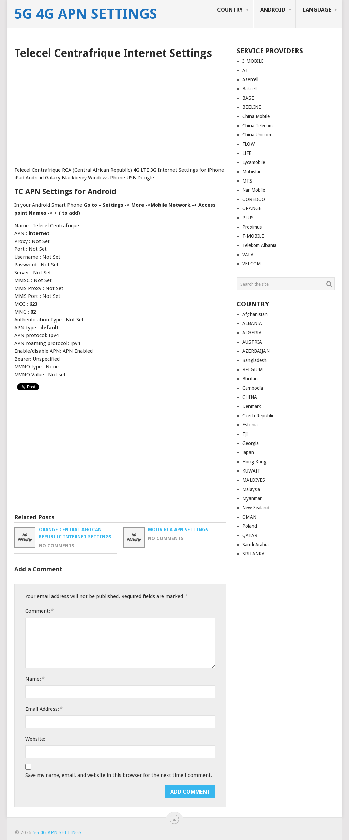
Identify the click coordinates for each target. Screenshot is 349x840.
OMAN (249, 517)
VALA (248, 254)
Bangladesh (254, 360)
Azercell (250, 79)
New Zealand (255, 507)
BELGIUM (252, 369)
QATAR (249, 535)
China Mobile (256, 116)
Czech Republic (258, 415)
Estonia (250, 425)
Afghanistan (255, 314)
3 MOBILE (253, 61)
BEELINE (251, 107)
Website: (35, 739)
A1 (245, 70)
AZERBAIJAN (256, 351)
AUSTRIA (252, 342)
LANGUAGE (317, 9)
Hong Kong (254, 461)
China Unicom (256, 134)
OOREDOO (253, 199)
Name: (34, 679)
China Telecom (257, 125)
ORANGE (251, 208)
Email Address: (43, 709)
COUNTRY (230, 9)
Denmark (251, 406)
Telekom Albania (259, 245)
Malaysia (251, 489)
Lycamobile (253, 162)
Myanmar (252, 498)
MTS (247, 181)
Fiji (245, 434)
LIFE (247, 153)
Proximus (252, 227)
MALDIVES (253, 480)
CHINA (249, 397)
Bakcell (249, 88)
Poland (249, 526)
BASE (248, 98)
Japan (248, 452)
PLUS (248, 217)
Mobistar (251, 171)
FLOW (248, 144)
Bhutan (250, 378)
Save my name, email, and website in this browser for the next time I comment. (118, 775)
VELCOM (251, 263)
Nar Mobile (253, 190)
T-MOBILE (253, 236)
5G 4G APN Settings (85, 14)
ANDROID (272, 9)
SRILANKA (253, 553)
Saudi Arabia (255, 544)
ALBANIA (252, 323)
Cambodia (252, 388)
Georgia (250, 443)
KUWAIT (251, 471)
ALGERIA (252, 332)
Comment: (39, 611)
